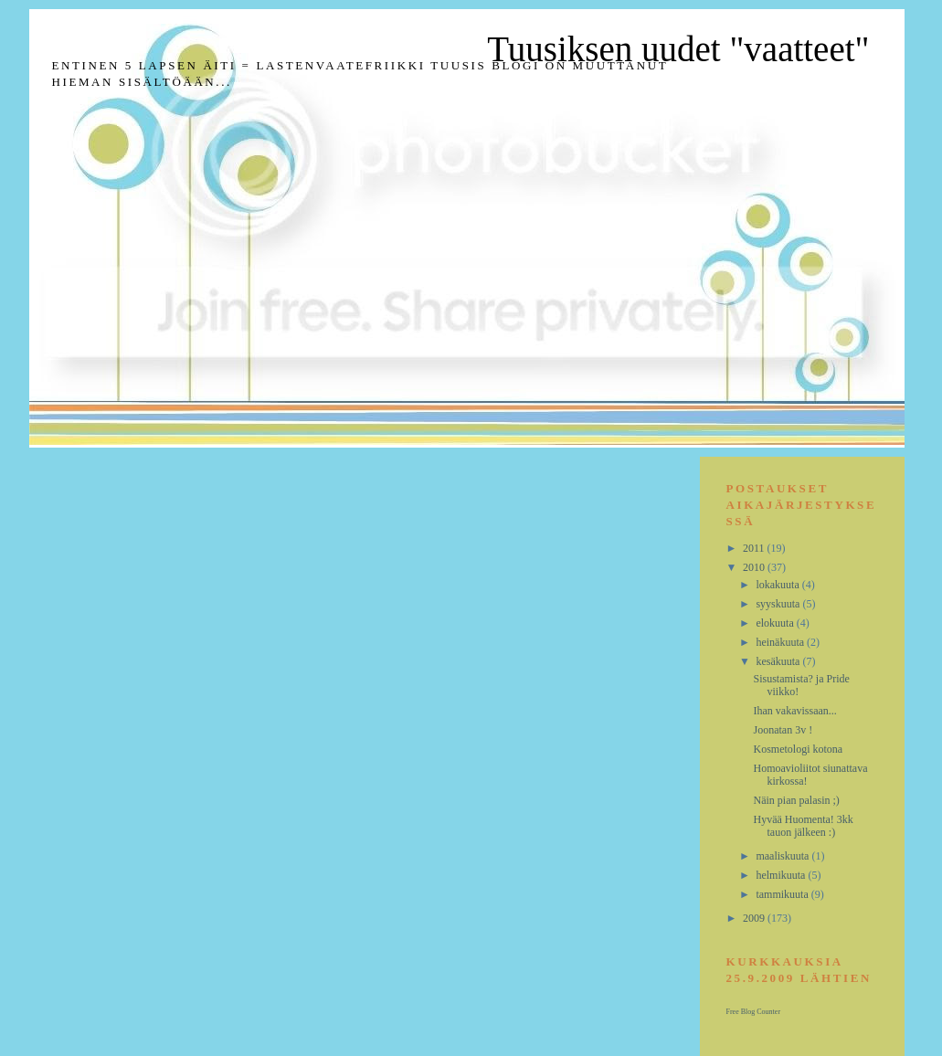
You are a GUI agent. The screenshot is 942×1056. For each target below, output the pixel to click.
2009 (755, 918)
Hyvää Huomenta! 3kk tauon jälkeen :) (802, 826)
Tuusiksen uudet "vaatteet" (678, 49)
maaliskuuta (783, 856)
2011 (755, 548)
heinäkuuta (781, 642)
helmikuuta (782, 875)
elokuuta (776, 623)
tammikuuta (783, 894)
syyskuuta (779, 603)
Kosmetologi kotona (797, 749)
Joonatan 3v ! (782, 729)
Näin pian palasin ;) (796, 800)
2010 (755, 567)
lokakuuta (778, 584)
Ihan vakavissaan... (794, 710)
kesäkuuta (779, 661)
